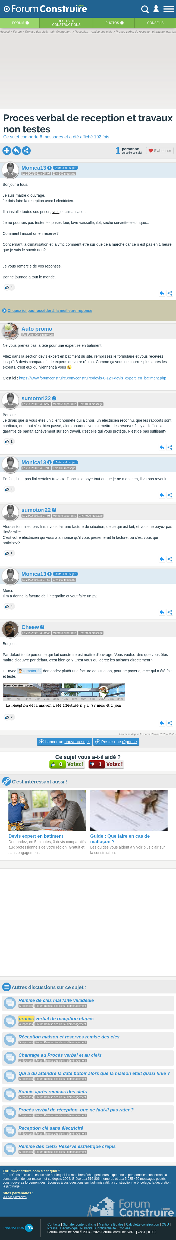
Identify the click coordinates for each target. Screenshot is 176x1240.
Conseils (155, 23)
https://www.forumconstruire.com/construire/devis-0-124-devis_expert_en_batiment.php (92, 378)
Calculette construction (142, 1224)
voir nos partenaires (15, 1197)
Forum (18, 23)
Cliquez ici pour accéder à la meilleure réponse (50, 310)
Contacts (53, 1224)
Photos (112, 23)
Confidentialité (105, 1228)
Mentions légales (111, 1224)
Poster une (116, 741)
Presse (52, 1228)
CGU (165, 1224)
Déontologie (69, 1228)
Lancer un (64, 741)
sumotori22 (32, 671)
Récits (66, 23)
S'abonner (160, 150)
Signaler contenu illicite (79, 1224)
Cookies (124, 1228)
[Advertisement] (88, 922)
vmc (55, 211)
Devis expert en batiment (35, 836)
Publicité (86, 1228)
